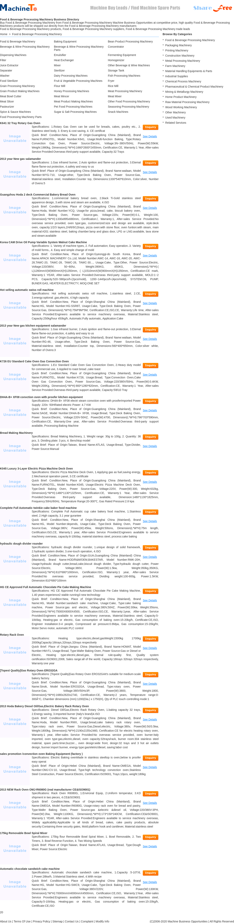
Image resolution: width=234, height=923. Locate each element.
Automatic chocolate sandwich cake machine (30, 868)
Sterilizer (59, 70)
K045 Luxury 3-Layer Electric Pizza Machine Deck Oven (36, 468)
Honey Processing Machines (71, 91)
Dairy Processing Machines (71, 75)
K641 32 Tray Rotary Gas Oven (20, 123)
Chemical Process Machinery (183, 81)
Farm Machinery (175, 66)
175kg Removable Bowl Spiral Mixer (23, 833)
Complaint (87, 921)
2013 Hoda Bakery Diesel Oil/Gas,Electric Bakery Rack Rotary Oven (44, 706)
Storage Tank (116, 70)
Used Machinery (175, 117)
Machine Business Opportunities (188, 921)
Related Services (175, 122)
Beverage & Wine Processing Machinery (25, 46)
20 (1, 912)
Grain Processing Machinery (17, 86)
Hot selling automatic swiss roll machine (27, 289)
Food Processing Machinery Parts (21, 117)
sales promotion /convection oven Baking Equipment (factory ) (41, 753)
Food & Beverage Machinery (17, 41)
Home (3, 34)
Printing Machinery (176, 50)
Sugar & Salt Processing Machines (75, 111)
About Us (6, 921)
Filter (3, 60)
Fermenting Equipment (122, 55)
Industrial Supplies (176, 76)
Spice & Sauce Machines (15, 111)
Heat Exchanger (64, 60)
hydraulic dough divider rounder (21, 543)
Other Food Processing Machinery (129, 101)
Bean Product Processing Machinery (130, 41)
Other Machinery (175, 112)
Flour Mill (59, 86)
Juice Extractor (9, 65)
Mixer (57, 65)
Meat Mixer (115, 96)
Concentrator (116, 46)
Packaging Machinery (178, 45)
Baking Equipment (65, 41)
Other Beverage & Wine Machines (129, 65)
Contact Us (72, 921)
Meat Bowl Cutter (10, 96)
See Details (150, 136)
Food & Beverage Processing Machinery (37, 34)
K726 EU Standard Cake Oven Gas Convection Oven (34, 361)
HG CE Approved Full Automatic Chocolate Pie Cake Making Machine (45, 587)
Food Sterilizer (9, 80)
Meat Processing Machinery (125, 91)
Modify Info (102, 921)
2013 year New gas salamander (20, 158)
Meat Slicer (7, 101)
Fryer (111, 80)
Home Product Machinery (181, 96)
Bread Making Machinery (16, 432)
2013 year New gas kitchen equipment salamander (33, 325)
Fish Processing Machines (124, 75)
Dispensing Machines (13, 55)
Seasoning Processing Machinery (128, 106)
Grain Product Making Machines (19, 91)
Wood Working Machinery (181, 107)
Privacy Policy (41, 921)
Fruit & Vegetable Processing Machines (78, 80)
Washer (5, 75)
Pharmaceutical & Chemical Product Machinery (194, 86)
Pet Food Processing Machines (73, 106)
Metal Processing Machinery (182, 60)
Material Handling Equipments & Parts (188, 71)
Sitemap (57, 921)
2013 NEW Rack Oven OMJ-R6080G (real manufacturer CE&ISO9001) (45, 789)
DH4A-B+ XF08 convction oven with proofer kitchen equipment (41, 397)
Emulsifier (60, 55)
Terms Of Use (22, 921)
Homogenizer (116, 60)
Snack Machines (118, 111)
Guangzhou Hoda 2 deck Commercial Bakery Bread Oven (37, 194)
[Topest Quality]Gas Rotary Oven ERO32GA (29, 670)
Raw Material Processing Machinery (187, 102)
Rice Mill (113, 86)
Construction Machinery (179, 55)
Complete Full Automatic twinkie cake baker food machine (38, 507)
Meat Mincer (61, 96)
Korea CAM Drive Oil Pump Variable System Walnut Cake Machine (43, 242)
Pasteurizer (7, 106)
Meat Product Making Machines (73, 101)
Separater (6, 70)
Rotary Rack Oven (12, 634)
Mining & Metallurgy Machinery (184, 91)
